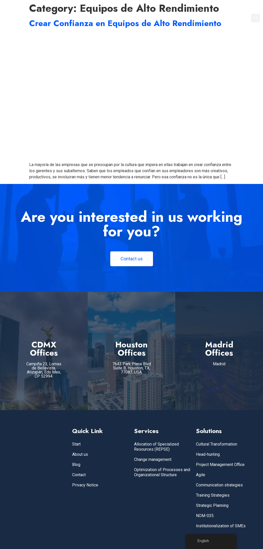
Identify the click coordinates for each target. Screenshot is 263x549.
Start (76, 444)
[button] (255, 18)
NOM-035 (205, 515)
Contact (79, 474)
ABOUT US (187, 18)
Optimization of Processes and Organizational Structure (162, 472)
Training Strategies (212, 495)
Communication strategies (219, 485)
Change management (152, 459)
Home (138, 18)
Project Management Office (220, 464)
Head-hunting (208, 454)
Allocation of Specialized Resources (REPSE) (156, 447)
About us (80, 454)
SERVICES (160, 18)
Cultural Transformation (216, 444)
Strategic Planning (212, 505)
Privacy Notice (85, 485)
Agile (200, 474)
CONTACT (233, 18)
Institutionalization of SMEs (221, 525)
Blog (76, 464)
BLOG (210, 18)
